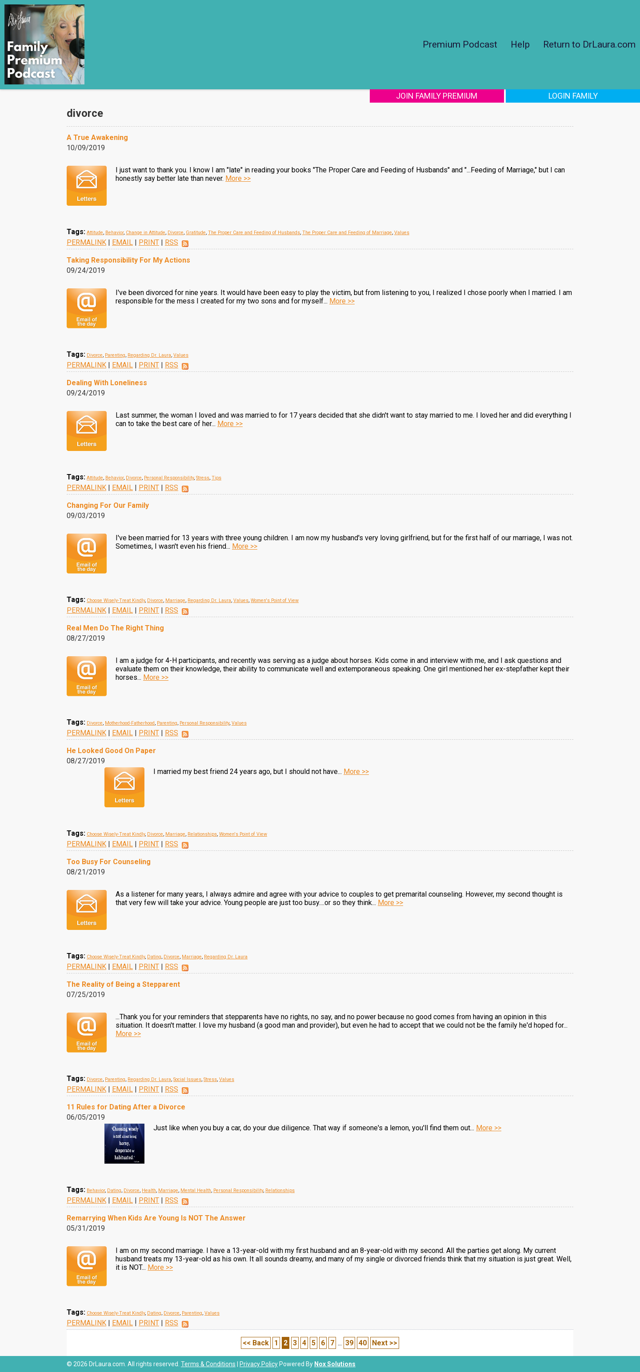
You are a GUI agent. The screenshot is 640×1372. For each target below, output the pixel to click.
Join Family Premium (461, 95)
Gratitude (196, 232)
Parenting (115, 355)
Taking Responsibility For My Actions (128, 260)
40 (363, 1343)
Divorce (176, 232)
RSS (171, 242)
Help (520, 44)
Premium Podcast (460, 44)
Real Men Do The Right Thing (115, 628)
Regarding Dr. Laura (149, 355)
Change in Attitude (145, 232)
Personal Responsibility (169, 478)
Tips (216, 478)
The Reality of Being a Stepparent (123, 984)
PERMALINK (86, 242)
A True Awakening (97, 137)
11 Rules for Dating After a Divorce (126, 1107)
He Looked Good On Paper (111, 750)
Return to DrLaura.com (589, 44)
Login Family (581, 95)
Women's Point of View (275, 600)
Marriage (175, 600)
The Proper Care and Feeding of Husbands (254, 232)
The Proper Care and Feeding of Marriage (347, 232)
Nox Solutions (335, 1364)
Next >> (384, 1343)
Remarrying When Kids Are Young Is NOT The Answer (156, 1218)
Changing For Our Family (108, 505)
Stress (202, 478)
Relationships (202, 834)
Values (401, 232)
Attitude (95, 232)
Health (149, 1190)
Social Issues (187, 1079)
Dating (154, 957)
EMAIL (122, 242)
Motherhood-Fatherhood (130, 723)
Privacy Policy (259, 1364)
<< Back (256, 1343)
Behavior (114, 232)
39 (349, 1343)
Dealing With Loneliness (107, 383)
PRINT (149, 242)
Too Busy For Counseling (109, 862)
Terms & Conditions (208, 1364)
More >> (238, 178)
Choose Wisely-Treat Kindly (116, 600)
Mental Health (195, 1190)
